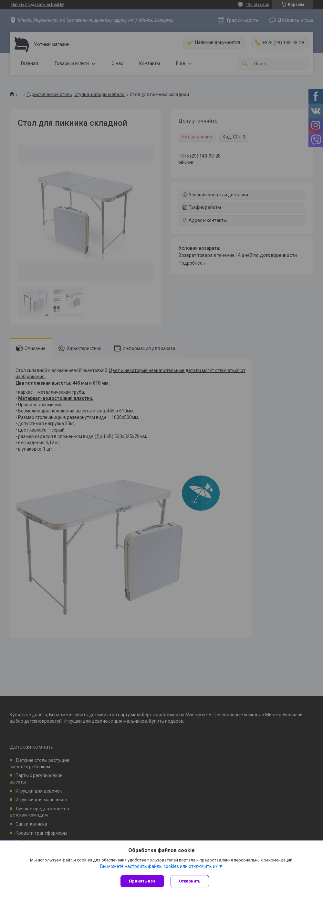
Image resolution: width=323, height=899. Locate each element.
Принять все (142, 881)
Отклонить (190, 881)
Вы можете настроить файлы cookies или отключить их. (159, 866)
